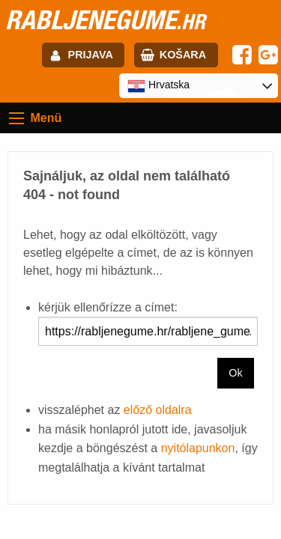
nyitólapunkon (198, 448)
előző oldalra (158, 410)
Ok (235, 373)
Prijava (90, 55)
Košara (183, 55)
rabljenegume (105, 19)
